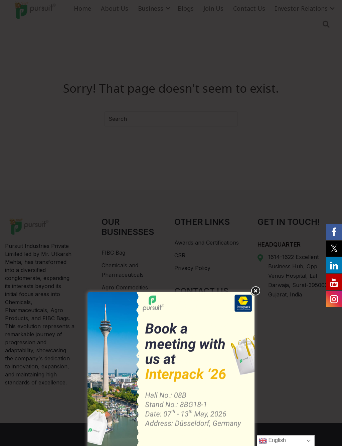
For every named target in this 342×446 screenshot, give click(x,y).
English (272, 441)
